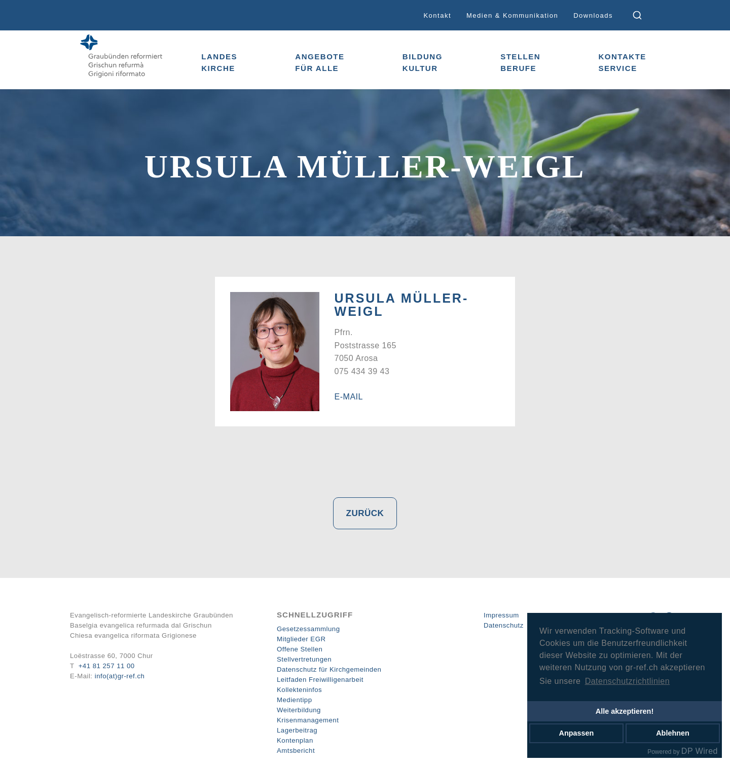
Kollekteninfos (299, 690)
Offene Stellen (299, 649)
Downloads (593, 15)
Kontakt (437, 15)
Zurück (365, 513)
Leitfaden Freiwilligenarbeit (320, 679)
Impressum (501, 615)
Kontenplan (295, 740)
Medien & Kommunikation (512, 15)
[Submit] (644, 15)
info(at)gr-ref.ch (120, 676)
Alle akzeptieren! (624, 711)
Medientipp (294, 700)
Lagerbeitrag (297, 730)
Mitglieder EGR (301, 639)
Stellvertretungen (304, 659)
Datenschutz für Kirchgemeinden (329, 669)
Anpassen (576, 733)
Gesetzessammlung (308, 629)
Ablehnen (672, 733)
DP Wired (699, 751)
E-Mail (349, 396)
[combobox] (644, 15)
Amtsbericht (296, 750)
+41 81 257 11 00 (107, 666)
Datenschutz (504, 625)
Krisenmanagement (308, 720)
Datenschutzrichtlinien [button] (627, 681)
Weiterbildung (299, 710)
